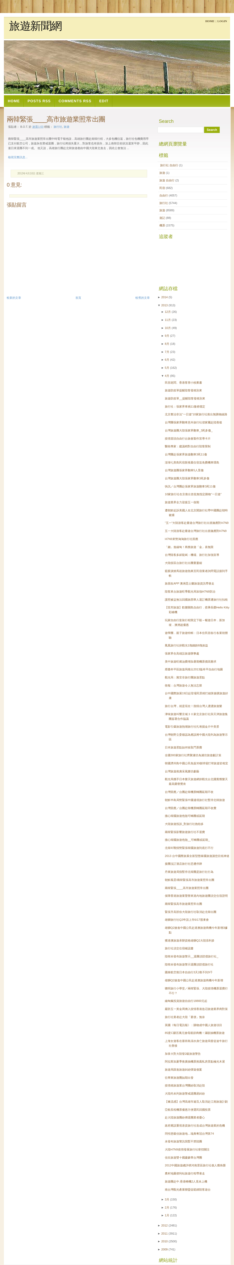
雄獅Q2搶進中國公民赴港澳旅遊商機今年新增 (194, 980)
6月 (167, 359)
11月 (168, 319)
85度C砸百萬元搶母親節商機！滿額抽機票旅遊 (195, 1032)
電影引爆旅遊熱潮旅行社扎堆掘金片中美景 (192, 726)
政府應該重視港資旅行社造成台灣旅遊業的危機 (195, 1125)
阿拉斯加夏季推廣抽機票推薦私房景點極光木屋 (195, 1061)
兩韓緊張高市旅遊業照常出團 (183, 903)
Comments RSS (74, 101)
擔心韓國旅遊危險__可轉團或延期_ (187, 839)
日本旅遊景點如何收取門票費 (183, 747)
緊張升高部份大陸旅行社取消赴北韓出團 (190, 911)
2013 (164, 305)
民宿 (162, 187)
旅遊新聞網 (35, 26)
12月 (168, 311)
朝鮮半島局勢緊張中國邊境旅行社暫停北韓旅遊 (195, 800)
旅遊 (162, 172)
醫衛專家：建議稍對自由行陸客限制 (188, 446)
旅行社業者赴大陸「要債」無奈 (185, 1017)
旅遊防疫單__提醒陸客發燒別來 (185, 398)
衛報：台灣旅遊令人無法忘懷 (183, 685)
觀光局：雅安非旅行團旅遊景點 (185, 677)
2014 (164, 297)
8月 (167, 343)
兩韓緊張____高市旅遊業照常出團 (56, 119)
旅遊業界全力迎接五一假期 (182, 502)
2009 (164, 1249)
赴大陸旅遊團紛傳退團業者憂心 (185, 1117)
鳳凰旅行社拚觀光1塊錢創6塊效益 (186, 645)
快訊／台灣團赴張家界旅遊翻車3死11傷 (190, 486)
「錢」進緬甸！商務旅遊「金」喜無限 (189, 547)
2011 (164, 1233)
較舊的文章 (142, 297)
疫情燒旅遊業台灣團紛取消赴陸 (185, 1085)
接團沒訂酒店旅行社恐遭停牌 (183, 863)
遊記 (162, 217)
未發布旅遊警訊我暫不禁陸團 (183, 1141)
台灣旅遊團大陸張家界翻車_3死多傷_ (189, 430)
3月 (167, 1199)
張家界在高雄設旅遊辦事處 (182, 653)
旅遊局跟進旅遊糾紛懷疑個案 (183, 1069)
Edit (103, 101)
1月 (167, 1215)
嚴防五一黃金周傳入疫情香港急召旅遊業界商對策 (196, 1008)
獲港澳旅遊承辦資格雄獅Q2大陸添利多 (189, 940)
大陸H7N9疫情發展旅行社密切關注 (187, 1149)
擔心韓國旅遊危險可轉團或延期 (185, 815)
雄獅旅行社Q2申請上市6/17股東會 (187, 919)
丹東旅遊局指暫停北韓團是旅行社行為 (189, 871)
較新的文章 (14, 297)
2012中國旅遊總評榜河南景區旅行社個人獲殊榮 (195, 1165)
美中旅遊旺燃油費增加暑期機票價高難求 (190, 661)
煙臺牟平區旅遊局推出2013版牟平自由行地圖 (194, 669)
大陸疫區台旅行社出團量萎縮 (183, 562)
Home (209, 21)
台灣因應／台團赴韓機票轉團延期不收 (189, 791)
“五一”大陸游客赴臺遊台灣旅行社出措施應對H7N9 (197, 522)
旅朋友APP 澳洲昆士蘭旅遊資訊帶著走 (189, 583)
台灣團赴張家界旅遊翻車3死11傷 (186, 454)
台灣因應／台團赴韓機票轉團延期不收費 (190, 808)
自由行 (164, 195)
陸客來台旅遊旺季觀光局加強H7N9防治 (190, 591)
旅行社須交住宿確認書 (179, 948)
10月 (168, 327)
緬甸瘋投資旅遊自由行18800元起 (186, 1000)
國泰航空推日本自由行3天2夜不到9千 (189, 972)
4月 (167, 375)
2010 (164, 1241)
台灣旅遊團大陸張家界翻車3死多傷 (187, 478)
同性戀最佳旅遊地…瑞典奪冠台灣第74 (189, 1133)
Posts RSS (39, 101)
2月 (167, 1207)
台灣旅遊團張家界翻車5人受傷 (184, 470)
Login (222, 21)
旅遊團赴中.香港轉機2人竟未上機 (186, 1181)
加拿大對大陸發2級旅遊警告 (183, 1053)
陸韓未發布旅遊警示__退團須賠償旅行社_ (191, 956)
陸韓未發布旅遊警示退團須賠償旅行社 (189, 964)
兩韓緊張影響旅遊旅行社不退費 (185, 832)
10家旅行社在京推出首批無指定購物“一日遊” (193, 494)
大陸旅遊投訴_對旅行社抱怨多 (184, 823)
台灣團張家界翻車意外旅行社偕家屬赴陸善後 (193, 422)
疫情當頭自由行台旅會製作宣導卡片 (188, 438)
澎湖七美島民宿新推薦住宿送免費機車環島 (192, 462)
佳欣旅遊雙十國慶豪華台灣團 (183, 1157)
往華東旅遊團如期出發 (179, 1077)
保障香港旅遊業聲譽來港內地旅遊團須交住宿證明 (196, 895)
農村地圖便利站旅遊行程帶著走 (185, 1173)
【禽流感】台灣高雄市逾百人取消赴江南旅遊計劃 (196, 1101)
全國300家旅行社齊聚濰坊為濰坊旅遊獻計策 (193, 755)
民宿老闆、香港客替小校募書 (183, 382)
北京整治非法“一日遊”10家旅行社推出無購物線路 (196, 414)
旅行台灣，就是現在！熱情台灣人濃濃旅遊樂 (193, 706)
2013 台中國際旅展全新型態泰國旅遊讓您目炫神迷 (197, 855)
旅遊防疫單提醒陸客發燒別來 (183, 390)
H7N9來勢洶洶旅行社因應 (181, 539)
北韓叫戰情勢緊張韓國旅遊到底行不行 (189, 847)
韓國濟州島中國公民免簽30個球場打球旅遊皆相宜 (196, 763)
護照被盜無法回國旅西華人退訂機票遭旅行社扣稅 (196, 599)
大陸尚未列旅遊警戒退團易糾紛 (185, 1093)
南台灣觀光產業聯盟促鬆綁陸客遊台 (188, 1189)
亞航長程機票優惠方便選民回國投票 (188, 1109)
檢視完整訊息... (18, 157)
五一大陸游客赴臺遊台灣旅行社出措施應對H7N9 (196, 530)
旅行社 (58, 126)
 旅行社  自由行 (169, 165)
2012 (164, 1225)
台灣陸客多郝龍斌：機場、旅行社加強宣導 (192, 554)
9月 (167, 335)
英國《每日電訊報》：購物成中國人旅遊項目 (193, 1025)
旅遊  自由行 (167, 180)
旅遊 (66, 126)
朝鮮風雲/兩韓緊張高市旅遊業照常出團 (189, 879)
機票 (162, 225)
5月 (167, 367)
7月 (167, 351)
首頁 (78, 297)
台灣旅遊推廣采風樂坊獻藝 (182, 771)
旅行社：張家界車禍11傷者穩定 (185, 406)
